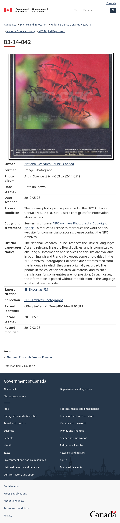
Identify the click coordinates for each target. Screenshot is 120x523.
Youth (63, 460)
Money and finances (72, 430)
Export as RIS (36, 289)
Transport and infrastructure (77, 416)
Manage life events (71, 467)
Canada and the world (73, 423)
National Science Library (20, 31)
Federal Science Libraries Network (71, 24)
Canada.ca (10, 24)
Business (9, 430)
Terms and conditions (16, 508)
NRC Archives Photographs (43, 300)
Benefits (8, 438)
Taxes (7, 452)
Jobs (6, 408)
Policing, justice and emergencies (79, 408)
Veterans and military (72, 452)
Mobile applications (15, 493)
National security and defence (21, 467)
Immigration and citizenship (20, 416)
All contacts (10, 389)
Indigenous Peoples (71, 445)
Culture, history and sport (19, 474)
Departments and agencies (76, 389)
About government (15, 396)
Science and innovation (33, 24)
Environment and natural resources (25, 460)
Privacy (8, 515)
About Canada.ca (14, 501)
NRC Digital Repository (51, 31)
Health (8, 445)
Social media (11, 486)
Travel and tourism (15, 423)
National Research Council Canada (49, 164)
